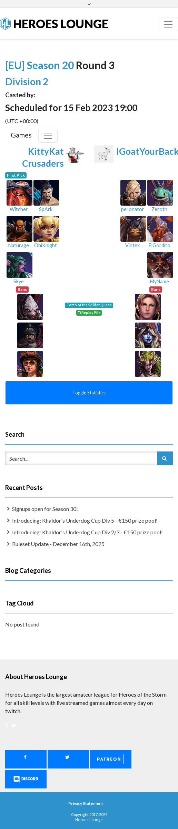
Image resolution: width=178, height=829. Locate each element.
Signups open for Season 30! (45, 508)
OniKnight (45, 245)
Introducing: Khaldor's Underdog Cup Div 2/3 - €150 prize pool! (87, 532)
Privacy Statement (85, 803)
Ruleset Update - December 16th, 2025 (58, 544)
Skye (18, 281)
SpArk (45, 209)
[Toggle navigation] (168, 24)
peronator (132, 209)
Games (21, 135)
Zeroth (159, 209)
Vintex (132, 245)
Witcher (19, 209)
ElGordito (159, 245)
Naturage (18, 245)
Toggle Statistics (89, 392)
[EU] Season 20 (40, 65)
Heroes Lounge (54, 24)
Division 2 (26, 81)
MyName (159, 281)
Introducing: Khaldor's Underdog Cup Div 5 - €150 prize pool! (85, 520)
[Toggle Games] (48, 136)
